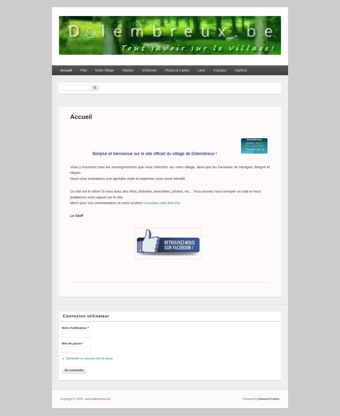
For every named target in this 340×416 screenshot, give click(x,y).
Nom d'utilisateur (75, 328)
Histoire (127, 70)
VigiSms (241, 70)
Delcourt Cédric (269, 399)
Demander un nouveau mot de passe (89, 358)
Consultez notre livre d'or (162, 203)
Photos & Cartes (177, 70)
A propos (219, 70)
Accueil (66, 70)
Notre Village (104, 70)
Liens (201, 70)
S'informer (149, 70)
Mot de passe (72, 343)
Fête (83, 70)
